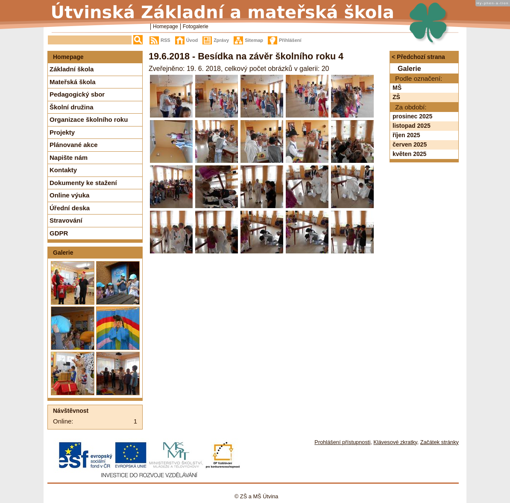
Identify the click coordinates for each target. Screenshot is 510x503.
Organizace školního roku (89, 119)
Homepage (165, 26)
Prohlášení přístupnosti (342, 442)
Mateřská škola (73, 81)
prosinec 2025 (412, 116)
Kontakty (63, 170)
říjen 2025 (406, 135)
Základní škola (72, 69)
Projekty (62, 132)
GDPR (59, 233)
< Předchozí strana (418, 56)
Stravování (66, 220)
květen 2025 (409, 153)
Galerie (63, 252)
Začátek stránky (439, 442)
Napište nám (69, 157)
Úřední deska (70, 208)
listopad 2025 (412, 125)
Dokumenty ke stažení (83, 182)
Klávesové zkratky (395, 442)
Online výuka (69, 195)
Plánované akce (74, 144)
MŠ (397, 87)
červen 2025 (410, 144)
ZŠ (396, 97)
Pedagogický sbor (77, 94)
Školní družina (72, 107)
